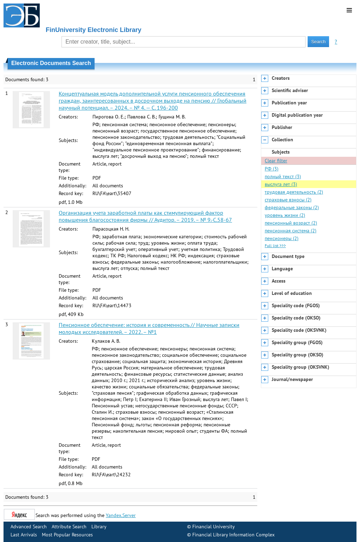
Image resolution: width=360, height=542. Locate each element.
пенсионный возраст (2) (291, 223)
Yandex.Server (121, 515)
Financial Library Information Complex (233, 534)
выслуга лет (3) (281, 184)
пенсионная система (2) (290, 230)
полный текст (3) (283, 176)
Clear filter (276, 160)
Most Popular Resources (67, 534)
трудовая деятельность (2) (294, 192)
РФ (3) (271, 169)
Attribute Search (69, 526)
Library (99, 526)
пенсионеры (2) (281, 238)
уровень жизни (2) (285, 215)
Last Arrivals (24, 534)
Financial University (213, 526)
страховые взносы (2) (288, 199)
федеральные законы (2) (292, 207)
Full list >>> (275, 245)
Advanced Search (29, 526)
